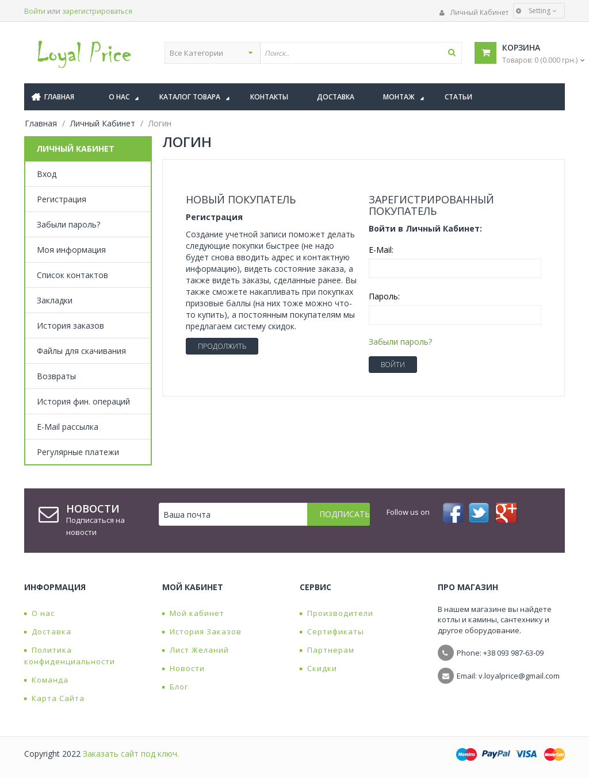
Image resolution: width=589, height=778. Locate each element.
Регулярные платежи (78, 451)
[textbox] (360, 53)
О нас (39, 613)
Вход (46, 173)
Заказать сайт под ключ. (131, 753)
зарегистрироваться (97, 11)
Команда (46, 680)
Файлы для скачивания (81, 350)
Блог (175, 686)
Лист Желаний (195, 650)
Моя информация (71, 249)
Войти (34, 11)
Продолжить (222, 346)
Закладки (54, 300)
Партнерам (327, 650)
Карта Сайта (54, 698)
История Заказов (202, 631)
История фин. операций (83, 401)
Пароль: (384, 296)
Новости (183, 668)
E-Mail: (381, 249)
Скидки (318, 668)
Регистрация (61, 199)
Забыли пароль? (68, 224)
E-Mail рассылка (67, 426)
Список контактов (72, 274)
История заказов (70, 325)
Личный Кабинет (473, 12)
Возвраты (56, 376)
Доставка (47, 631)
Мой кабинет (193, 613)
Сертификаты (332, 631)
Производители (336, 613)
